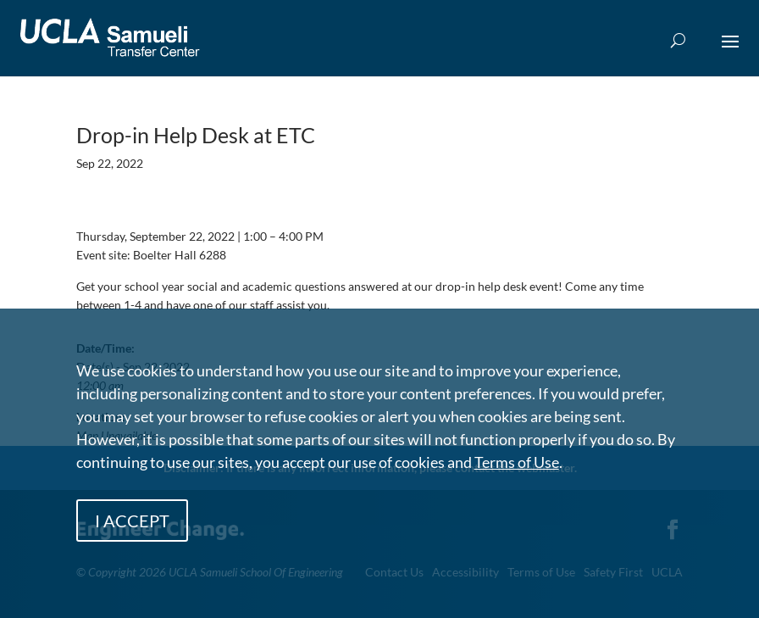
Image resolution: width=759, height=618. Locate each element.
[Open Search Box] (678, 41)
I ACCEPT (132, 520)
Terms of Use (516, 462)
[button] (730, 52)
